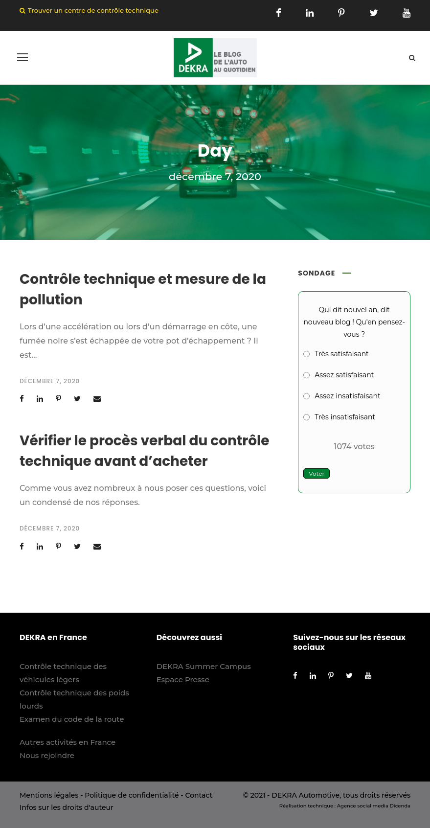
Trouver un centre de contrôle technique (93, 10)
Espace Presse (183, 679)
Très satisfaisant (341, 353)
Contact (198, 795)
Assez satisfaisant (344, 374)
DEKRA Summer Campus (204, 666)
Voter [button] (316, 473)
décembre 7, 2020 (50, 381)
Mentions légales (49, 795)
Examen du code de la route (72, 719)
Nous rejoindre (47, 755)
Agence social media (362, 806)
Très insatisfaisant (345, 417)
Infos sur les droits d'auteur (66, 807)
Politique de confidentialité (132, 795)
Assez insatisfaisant (347, 395)
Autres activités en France (67, 742)
